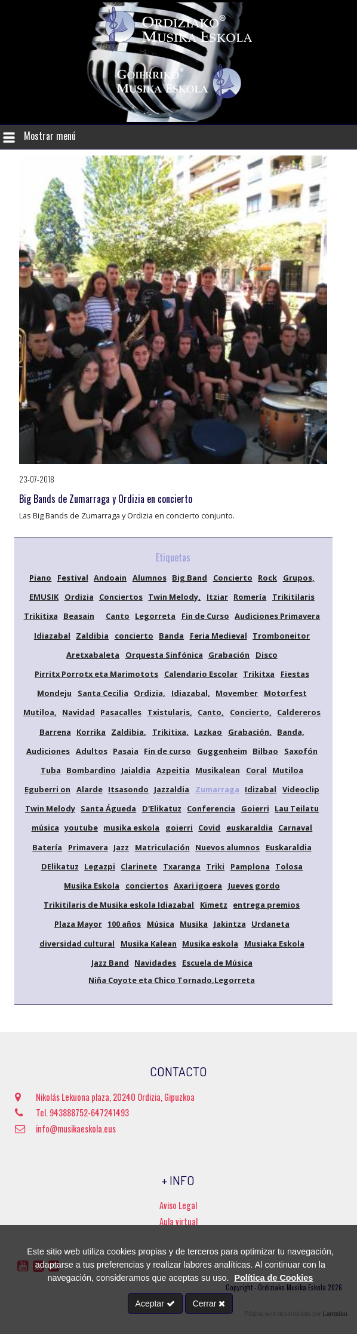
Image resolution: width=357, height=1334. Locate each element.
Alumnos (150, 577)
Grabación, (250, 731)
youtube (81, 827)
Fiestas (295, 673)
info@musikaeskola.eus (65, 1128)
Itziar (217, 596)
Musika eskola (210, 943)
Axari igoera (198, 885)
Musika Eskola (91, 885)
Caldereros (299, 712)
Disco (267, 654)
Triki (215, 866)
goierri (179, 827)
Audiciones (48, 751)
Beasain (78, 615)
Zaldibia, (128, 731)
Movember (237, 693)
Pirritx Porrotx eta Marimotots (96, 673)
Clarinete (139, 866)
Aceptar (155, 1303)
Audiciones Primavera (277, 615)
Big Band (189, 577)
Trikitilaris (293, 596)
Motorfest (285, 693)
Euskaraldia (289, 847)
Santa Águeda (108, 808)
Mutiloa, (40, 712)
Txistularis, (169, 712)
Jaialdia (135, 770)
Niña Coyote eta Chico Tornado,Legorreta (171, 980)
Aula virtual (178, 1221)
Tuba (51, 770)
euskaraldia (249, 827)
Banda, (290, 731)
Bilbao (265, 751)
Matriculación (162, 847)
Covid (209, 827)
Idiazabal (52, 635)
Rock (267, 577)
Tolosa (289, 866)
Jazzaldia (171, 789)
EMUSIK (44, 596)
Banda (171, 635)
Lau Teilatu (297, 808)
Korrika (91, 731)
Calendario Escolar (201, 673)
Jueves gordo (254, 885)
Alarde (89, 789)
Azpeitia (173, 770)
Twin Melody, (174, 596)
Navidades (155, 962)
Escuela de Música (217, 962)
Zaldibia (92, 635)
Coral (256, 770)
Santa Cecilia (103, 693)
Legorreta (155, 615)
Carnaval (295, 827)
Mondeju (54, 693)
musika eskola (131, 827)
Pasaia (126, 751)
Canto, (211, 712)
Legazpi (99, 866)
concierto (134, 635)
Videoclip (300, 789)
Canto (118, 615)
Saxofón (301, 751)
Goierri (255, 808)
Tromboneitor (281, 635)
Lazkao (208, 731)
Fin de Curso (205, 615)
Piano (40, 577)
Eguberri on (47, 789)
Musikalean (217, 770)
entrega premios (266, 904)
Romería (249, 596)
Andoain (110, 577)
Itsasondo (128, 789)
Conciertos (121, 596)
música (45, 827)
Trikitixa (41, 615)
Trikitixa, (170, 731)
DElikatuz (60, 866)
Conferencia (211, 808)
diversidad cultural (77, 943)
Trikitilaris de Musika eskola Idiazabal (119, 904)
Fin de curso (167, 751)
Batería (47, 847)
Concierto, (251, 712)
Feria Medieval (218, 635)
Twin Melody (50, 808)
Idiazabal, (190, 693)
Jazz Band (110, 962)
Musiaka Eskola (274, 943)
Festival (72, 577)
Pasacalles (120, 712)
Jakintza (230, 923)
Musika (194, 923)
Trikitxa (259, 673)
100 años (124, 923)
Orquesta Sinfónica (164, 654)
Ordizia (79, 596)
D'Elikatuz (161, 808)
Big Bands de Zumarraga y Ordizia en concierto (105, 499)
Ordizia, (149, 693)
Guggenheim (222, 751)
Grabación (229, 654)
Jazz (121, 847)
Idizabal (260, 789)
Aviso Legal (178, 1205)
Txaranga (182, 866)
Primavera (88, 847)
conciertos (146, 885)
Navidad (78, 712)
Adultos (91, 751)
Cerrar (209, 1303)
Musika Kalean (149, 943)
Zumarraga (217, 789)
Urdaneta (270, 923)
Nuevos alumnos (227, 847)
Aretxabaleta (92, 654)
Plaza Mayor (78, 923)
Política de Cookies (273, 1278)
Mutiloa (287, 770)
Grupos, (299, 577)
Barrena (55, 731)
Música (160, 923)
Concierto (233, 577)
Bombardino (91, 770)
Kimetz (213, 904)
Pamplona (250, 866)
